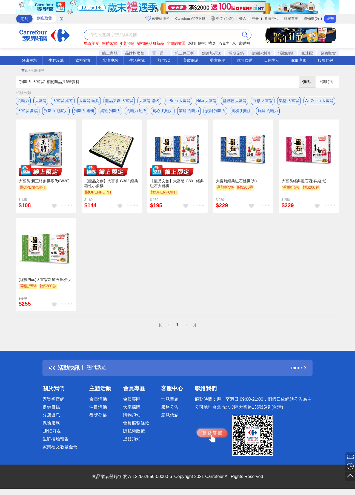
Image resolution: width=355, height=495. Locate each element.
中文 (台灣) (222, 18)
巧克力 (224, 43)
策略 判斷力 (189, 111)
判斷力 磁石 (137, 111)
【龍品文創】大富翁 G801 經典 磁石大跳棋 (177, 185)
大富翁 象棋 (28, 111)
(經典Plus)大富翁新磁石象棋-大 (45, 281)
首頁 (24, 70)
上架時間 (326, 81)
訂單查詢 (291, 18)
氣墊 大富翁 (289, 100)
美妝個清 (191, 60)
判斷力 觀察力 (56, 111)
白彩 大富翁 (263, 100)
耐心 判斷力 (163, 111)
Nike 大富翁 (206, 100)
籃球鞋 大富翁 (235, 100)
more (298, 369)
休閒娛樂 (244, 60)
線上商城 (110, 53)
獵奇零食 (91, 43)
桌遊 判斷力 (110, 111)
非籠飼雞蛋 (176, 43)
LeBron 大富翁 (177, 100)
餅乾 (202, 43)
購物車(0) (311, 18)
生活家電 (137, 60)
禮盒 (212, 43)
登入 (242, 18)
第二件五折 (184, 53)
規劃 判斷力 (215, 111)
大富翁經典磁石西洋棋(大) (304, 183)
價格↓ (307, 81)
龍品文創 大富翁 (119, 100)
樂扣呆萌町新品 (150, 43)
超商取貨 (328, 53)
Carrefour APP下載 (190, 18)
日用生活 (271, 60)
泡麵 (192, 43)
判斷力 (23, 100)
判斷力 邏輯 (84, 111)
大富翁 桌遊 (63, 100)
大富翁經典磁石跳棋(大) (236, 183)
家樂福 (244, 43)
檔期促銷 (236, 53)
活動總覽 (286, 53)
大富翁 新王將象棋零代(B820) (44, 183)
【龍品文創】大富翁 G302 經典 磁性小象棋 (111, 185)
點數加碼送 (211, 53)
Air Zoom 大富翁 (319, 100)
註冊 (255, 18)
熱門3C (164, 60)
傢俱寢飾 (298, 60)
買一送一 (159, 53)
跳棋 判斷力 (241, 111)
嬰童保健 (217, 60)
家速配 (307, 53)
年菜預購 (127, 43)
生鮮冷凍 (56, 60)
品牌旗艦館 (134, 53)
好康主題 (29, 60)
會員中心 (271, 18)
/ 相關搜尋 (36, 70)
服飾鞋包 (325, 60)
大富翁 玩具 (89, 100)
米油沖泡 (110, 60)
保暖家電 (109, 43)
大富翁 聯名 (149, 100)
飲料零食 (83, 60)
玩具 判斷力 (268, 111)
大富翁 (41, 100)
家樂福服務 (157, 18)
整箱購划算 (261, 53)
